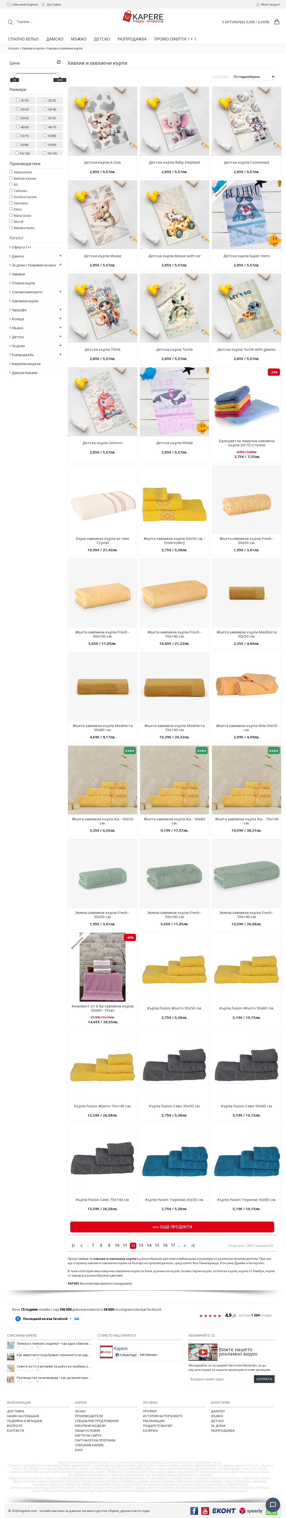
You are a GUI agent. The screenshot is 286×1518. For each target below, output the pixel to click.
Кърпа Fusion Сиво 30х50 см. (174, 1105)
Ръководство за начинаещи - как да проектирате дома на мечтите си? (54, 1377)
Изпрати (264, 1379)
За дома (218, 1425)
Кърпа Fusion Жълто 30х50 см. (174, 1008)
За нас (80, 1411)
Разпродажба (223, 1430)
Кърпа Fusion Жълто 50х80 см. (246, 1008)
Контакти (15, 1430)
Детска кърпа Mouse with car (174, 255)
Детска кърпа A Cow (102, 162)
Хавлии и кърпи (33, 48)
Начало (13, 48)
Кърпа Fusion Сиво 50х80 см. (246, 1105)
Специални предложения (96, 1420)
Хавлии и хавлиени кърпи (65, 48)
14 (149, 1245)
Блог (79, 1450)
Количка (150, 1430)
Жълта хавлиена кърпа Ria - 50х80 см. (174, 820)
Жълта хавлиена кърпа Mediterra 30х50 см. (247, 634)
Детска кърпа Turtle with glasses (246, 349)
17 (173, 1245)
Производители (89, 1416)
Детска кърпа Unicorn (102, 442)
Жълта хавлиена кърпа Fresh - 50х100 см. (102, 634)
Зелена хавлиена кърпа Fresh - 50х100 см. (174, 914)
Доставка (15, 1411)
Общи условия (87, 1430)
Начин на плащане (23, 1416)
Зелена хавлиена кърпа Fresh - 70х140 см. (246, 914)
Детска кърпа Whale (174, 442)
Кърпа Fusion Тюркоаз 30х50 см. (174, 1199)
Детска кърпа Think (102, 349)
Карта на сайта (88, 1435)
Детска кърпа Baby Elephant (174, 162)
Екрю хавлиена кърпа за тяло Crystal (102, 540)
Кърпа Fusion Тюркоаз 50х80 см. (246, 1199)
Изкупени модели (90, 1425)
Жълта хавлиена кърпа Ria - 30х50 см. (102, 820)
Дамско (218, 1411)
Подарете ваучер (157, 1425)
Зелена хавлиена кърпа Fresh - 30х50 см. (102, 914)
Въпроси (14, 1425)
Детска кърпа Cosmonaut (246, 162)
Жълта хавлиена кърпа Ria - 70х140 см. (246, 820)
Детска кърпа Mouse (102, 255)
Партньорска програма (95, 1440)
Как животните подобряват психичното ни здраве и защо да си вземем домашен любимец (54, 1355)
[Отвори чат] (273, 1505)
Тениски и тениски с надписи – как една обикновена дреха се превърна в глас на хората (54, 1343)
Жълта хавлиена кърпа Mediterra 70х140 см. (174, 727)
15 (157, 1245)
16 (165, 1245)
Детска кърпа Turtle (174, 349)
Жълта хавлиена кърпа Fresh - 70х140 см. (174, 634)
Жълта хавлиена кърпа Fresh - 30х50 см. (246, 540)
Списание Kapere (89, 1445)
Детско (217, 1420)
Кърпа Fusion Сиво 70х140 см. (102, 1199)
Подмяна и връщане (24, 1420)
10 (117, 1245)
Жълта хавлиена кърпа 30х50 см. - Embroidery (174, 540)
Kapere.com (28, 1511)
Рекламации (154, 1420)
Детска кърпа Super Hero (246, 255)
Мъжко (217, 1416)
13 (141, 1245)
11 (125, 1245)
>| (192, 1245)
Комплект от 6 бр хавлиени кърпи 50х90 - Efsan (103, 1008)
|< (73, 1245)
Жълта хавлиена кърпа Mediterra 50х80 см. (103, 727)
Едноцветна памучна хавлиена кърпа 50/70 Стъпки (246, 442)
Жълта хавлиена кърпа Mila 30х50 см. (246, 727)
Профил (150, 1411)
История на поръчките (163, 1416)
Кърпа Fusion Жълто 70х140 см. (102, 1105)
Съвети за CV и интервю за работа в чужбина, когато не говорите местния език (54, 1366)
